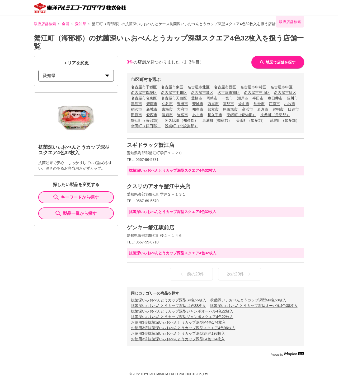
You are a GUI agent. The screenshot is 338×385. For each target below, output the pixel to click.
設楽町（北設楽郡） (181, 126)
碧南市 (151, 104)
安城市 (197, 104)
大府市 (182, 109)
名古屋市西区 (225, 87)
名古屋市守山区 (257, 92)
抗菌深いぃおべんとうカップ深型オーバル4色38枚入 (253, 306)
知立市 (213, 109)
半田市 (258, 98)
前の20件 (191, 274)
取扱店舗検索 (45, 24)
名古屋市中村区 (253, 87)
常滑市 (259, 104)
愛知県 (80, 24)
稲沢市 (136, 109)
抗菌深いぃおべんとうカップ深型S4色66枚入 (168, 300)
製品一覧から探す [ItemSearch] (76, 213)
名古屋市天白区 (174, 98)
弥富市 (182, 115)
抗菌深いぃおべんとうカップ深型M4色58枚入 (248, 300)
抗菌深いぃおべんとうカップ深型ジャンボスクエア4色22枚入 (182, 317)
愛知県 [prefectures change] (76, 75)
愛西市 (151, 115)
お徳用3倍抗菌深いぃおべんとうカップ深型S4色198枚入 (178, 333)
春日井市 (275, 98)
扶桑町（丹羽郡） (275, 115)
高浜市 (247, 109)
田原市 (136, 115)
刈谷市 (167, 104)
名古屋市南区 (229, 92)
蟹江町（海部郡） (146, 120)
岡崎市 (212, 98)
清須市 (167, 115)
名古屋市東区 (172, 87)
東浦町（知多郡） (217, 120)
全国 (65, 24)
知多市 (197, 109)
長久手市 (215, 115)
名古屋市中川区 (174, 92)
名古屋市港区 (202, 92)
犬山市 (243, 104)
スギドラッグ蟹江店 (150, 145)
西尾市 (213, 104)
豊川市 (292, 98)
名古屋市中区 (281, 87)
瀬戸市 (242, 98)
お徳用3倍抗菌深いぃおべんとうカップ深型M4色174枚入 (178, 322)
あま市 (197, 115)
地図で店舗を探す (277, 62)
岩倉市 (262, 109)
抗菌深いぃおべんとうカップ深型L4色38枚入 (168, 306)
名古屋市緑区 (285, 92)
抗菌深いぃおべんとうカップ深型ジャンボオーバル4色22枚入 (182, 311)
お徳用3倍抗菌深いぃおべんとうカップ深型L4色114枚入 (178, 339)
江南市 (274, 104)
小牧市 (289, 104)
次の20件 (240, 274)
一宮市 (227, 98)
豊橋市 (196, 98)
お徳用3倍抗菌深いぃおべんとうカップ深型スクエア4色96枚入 (183, 328)
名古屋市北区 (198, 87)
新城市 (151, 109)
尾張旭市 (230, 109)
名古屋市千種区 (144, 87)
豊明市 (278, 109)
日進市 (293, 109)
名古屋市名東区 (144, 98)
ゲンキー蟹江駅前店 (150, 227)
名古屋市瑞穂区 (144, 92)
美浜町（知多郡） (251, 120)
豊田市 (182, 104)
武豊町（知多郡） (284, 120)
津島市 (136, 104)
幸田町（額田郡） (146, 126)
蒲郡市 (228, 104)
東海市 (167, 109)
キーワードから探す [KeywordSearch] (76, 197)
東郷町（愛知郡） (241, 115)
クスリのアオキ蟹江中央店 (158, 186)
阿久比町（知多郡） (181, 120)
